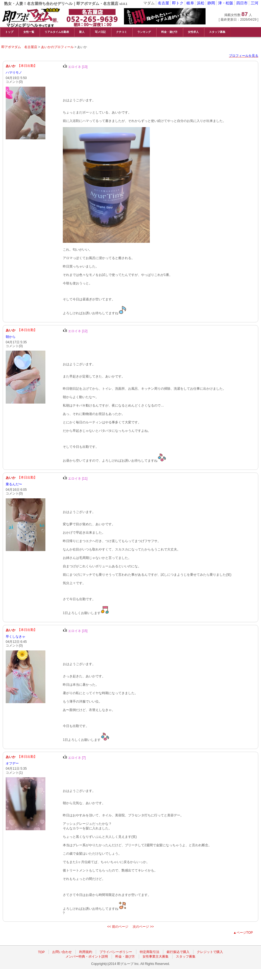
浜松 (200, 3)
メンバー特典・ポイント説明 (87, 956)
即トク (178, 3)
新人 (82, 31)
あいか (10, 66)
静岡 (211, 3)
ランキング (144, 31)
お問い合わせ (62, 952)
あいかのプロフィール (57, 47)
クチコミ (121, 31)
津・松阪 (225, 3)
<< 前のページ (117, 927)
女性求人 (193, 31)
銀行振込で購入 (178, 952)
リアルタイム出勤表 (57, 31)
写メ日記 (100, 31)
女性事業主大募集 (155, 956)
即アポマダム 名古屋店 (19, 47)
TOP (41, 952)
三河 (254, 3)
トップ (9, 31)
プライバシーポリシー (116, 952)
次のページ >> (143, 927)
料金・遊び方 (169, 31)
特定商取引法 (149, 952)
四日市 (242, 3)
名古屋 (163, 3)
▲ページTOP (243, 933)
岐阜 (190, 3)
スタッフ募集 (217, 31)
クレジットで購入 (210, 952)
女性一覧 (28, 31)
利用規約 (85, 952)
